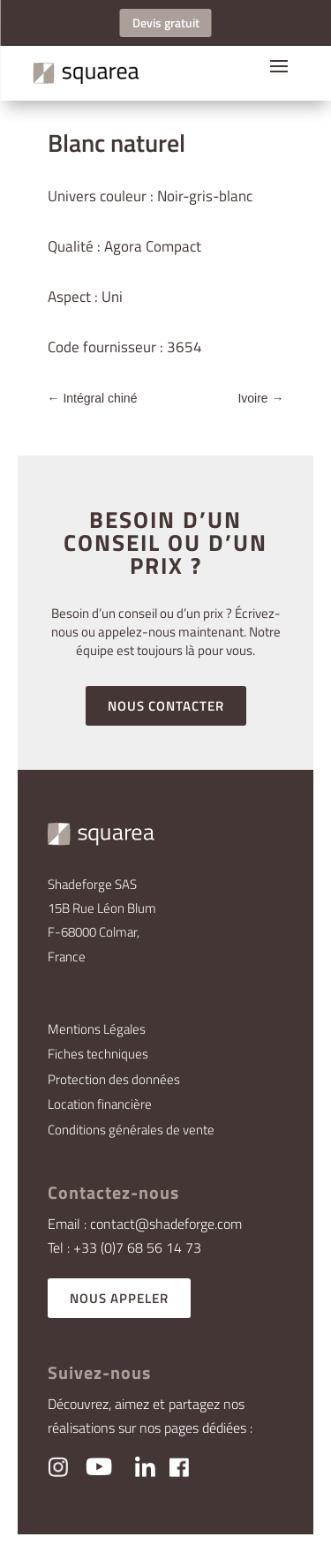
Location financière (100, 1104)
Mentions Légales (97, 1029)
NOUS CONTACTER (166, 706)
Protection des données (114, 1079)
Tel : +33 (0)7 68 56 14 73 (124, 1247)
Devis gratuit (165, 22)
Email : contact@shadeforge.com (145, 1223)
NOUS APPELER (119, 1298)
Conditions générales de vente (131, 1129)
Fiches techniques (98, 1053)
